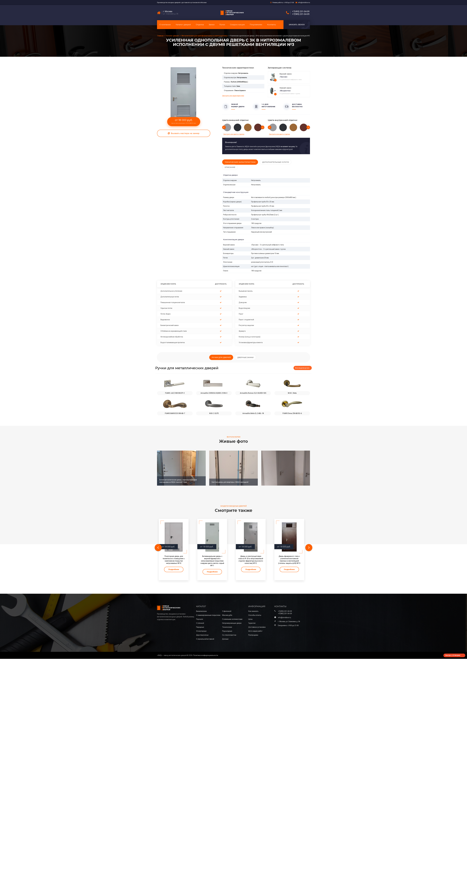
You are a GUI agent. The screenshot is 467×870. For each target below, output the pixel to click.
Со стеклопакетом (229, 635)
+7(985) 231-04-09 (300, 14)
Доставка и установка (256, 627)
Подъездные (227, 631)
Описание (230, 167)
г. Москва (167, 11)
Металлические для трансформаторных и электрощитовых (204, 36)
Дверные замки (245, 357)
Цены (250, 619)
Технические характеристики (240, 162)
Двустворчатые (202, 635)
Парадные (200, 627)
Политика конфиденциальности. (205, 655)
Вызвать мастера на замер (183, 133)
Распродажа (253, 635)
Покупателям (256, 24)
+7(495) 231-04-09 (300, 11)
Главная (160, 36)
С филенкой (226, 611)
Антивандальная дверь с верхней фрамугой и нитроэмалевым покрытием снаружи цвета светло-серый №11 (212, 561)
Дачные (225, 639)
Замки (211, 24)
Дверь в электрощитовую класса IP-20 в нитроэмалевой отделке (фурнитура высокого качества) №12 (251, 559)
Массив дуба (227, 615)
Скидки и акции (237, 24)
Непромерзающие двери (231, 623)
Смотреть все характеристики (233, 96)
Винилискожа (201, 611)
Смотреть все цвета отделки (233, 134)
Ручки (222, 24)
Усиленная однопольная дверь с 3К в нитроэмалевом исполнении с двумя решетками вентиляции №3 (270, 36)
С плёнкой (200, 623)
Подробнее (173, 569)
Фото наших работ (255, 631)
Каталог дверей (183, 24)
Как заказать (253, 611)
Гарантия (251, 623)
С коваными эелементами (232, 619)
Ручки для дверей (221, 357)
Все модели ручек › (302, 368)
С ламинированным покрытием (208, 615)
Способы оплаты (254, 615)
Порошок (199, 619)
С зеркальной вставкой (205, 639)
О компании (165, 24)
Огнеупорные (201, 631)
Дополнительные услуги (275, 162)
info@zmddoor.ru (304, 2)
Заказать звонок (297, 25)
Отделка (200, 24)
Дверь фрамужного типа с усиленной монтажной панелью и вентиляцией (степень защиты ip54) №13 (289, 559)
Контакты (271, 24)
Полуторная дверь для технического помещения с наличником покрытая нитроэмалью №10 (174, 559)
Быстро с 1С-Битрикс (452, 655)
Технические (227, 627)
